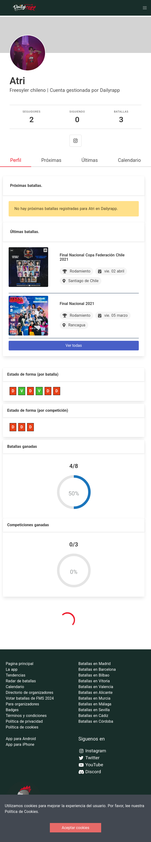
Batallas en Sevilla (94, 710)
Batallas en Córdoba (95, 721)
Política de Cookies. (22, 811)
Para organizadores (22, 704)
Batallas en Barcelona (97, 669)
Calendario (129, 160)
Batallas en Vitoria (94, 681)
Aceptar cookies (75, 827)
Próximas (51, 160)
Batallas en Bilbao (93, 675)
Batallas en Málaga (94, 704)
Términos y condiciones (26, 715)
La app (11, 669)
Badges (12, 710)
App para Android (21, 738)
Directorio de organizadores (29, 692)
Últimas (89, 160)
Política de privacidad (24, 721)
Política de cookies (22, 727)
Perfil (15, 160)
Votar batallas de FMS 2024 (30, 698)
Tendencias (15, 675)
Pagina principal (19, 663)
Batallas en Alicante (95, 692)
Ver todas (74, 345)
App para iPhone (20, 744)
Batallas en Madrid (94, 663)
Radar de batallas (21, 681)
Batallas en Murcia (94, 698)
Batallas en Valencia (95, 686)
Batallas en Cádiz (93, 715)
